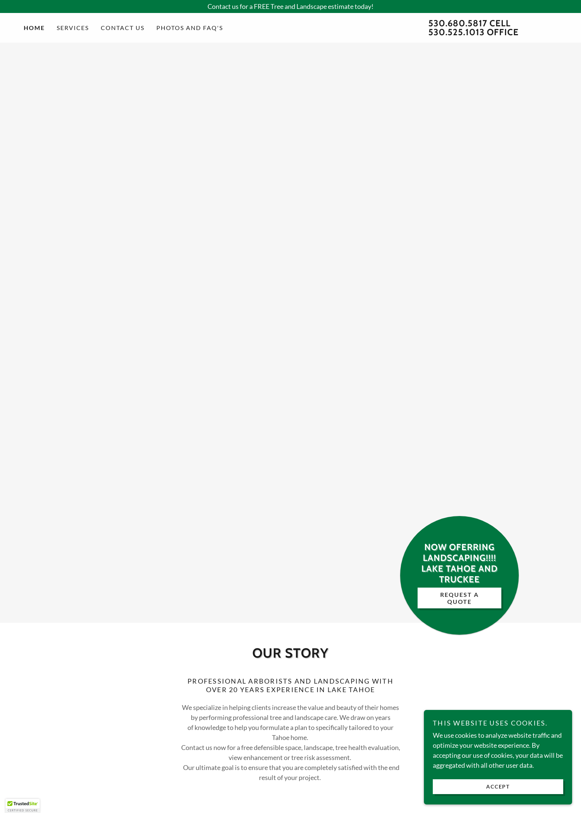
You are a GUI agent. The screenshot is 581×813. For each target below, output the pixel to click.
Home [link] (34, 27)
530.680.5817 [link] (457, 23)
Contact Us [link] (123, 27)
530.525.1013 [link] (456, 32)
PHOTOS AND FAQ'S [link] (189, 27)
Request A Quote (459, 598)
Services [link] (73, 27)
